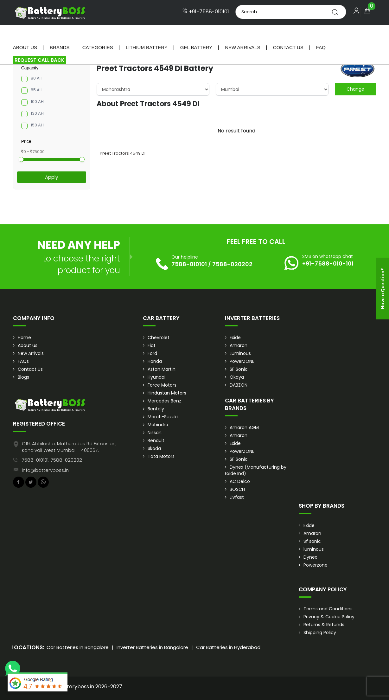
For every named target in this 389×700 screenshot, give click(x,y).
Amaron (238, 345)
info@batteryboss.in (45, 470)
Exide (235, 337)
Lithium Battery (147, 33)
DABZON (238, 385)
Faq (321, 33)
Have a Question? (382, 288)
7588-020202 (232, 264)
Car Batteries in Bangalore (78, 647)
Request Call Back (39, 45)
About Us (25, 33)
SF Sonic (239, 369)
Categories (97, 33)
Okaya (237, 377)
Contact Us (288, 33)
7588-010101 (189, 264)
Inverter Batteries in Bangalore (152, 647)
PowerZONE (242, 361)
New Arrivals (242, 33)
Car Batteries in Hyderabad (228, 647)
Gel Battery (196, 33)
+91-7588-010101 (205, 11)
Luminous (240, 353)
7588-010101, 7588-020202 (52, 460)
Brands (60, 33)
